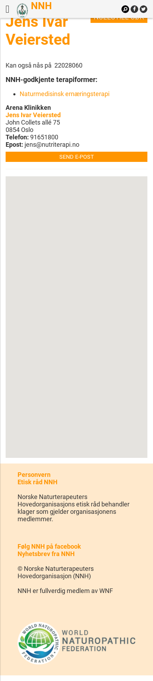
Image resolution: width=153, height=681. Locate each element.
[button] (76, 310)
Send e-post (76, 156)
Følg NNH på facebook (49, 546)
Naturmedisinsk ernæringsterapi (64, 93)
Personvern (34, 474)
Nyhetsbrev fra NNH (46, 553)
